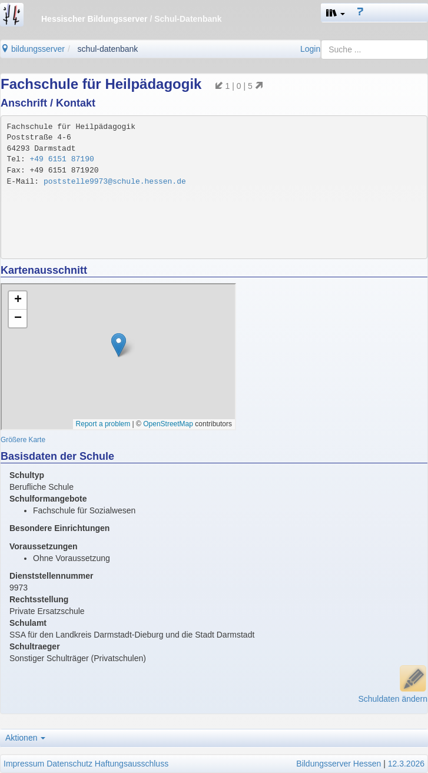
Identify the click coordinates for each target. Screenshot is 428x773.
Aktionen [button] (25, 737)
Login (310, 49)
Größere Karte (23, 440)
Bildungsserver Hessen (338, 763)
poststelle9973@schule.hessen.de (115, 181)
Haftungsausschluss (131, 763)
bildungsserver (33, 49)
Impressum (24, 763)
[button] (335, 13)
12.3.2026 (406, 763)
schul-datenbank (108, 49)
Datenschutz (69, 763)
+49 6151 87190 (62, 159)
